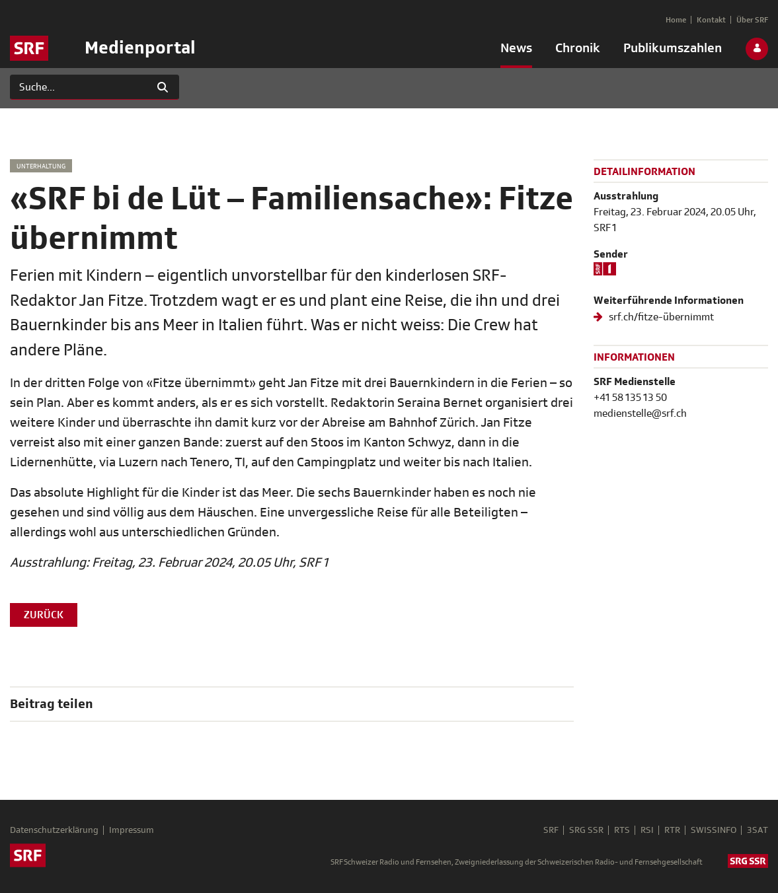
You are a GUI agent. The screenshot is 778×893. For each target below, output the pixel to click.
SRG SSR (586, 830)
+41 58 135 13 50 (630, 397)
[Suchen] (78, 87)
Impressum (131, 830)
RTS (622, 830)
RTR (672, 830)
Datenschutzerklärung (54, 830)
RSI (647, 830)
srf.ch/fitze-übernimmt (660, 317)
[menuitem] (516, 51)
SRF (551, 830)
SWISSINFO (713, 830)
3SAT (757, 830)
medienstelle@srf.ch (640, 413)
